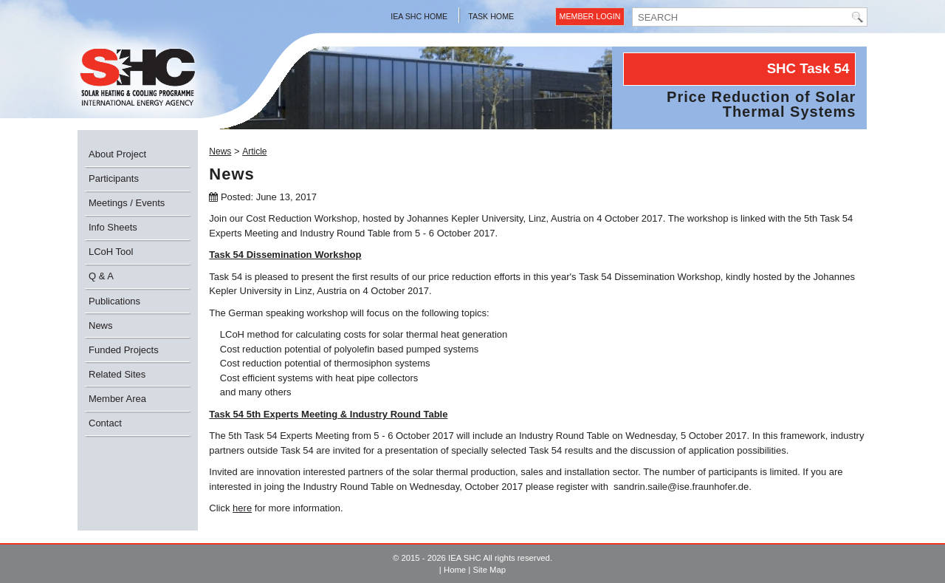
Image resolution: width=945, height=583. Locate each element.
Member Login (590, 16)
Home (455, 569)
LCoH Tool (111, 251)
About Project (117, 154)
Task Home (491, 16)
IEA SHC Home (419, 16)
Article (254, 151)
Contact (105, 423)
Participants (114, 178)
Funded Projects (124, 349)
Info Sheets (113, 227)
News (101, 325)
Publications (114, 301)
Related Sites (117, 374)
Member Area (117, 398)
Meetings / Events (127, 202)
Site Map (489, 569)
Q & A (101, 276)
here (242, 508)
